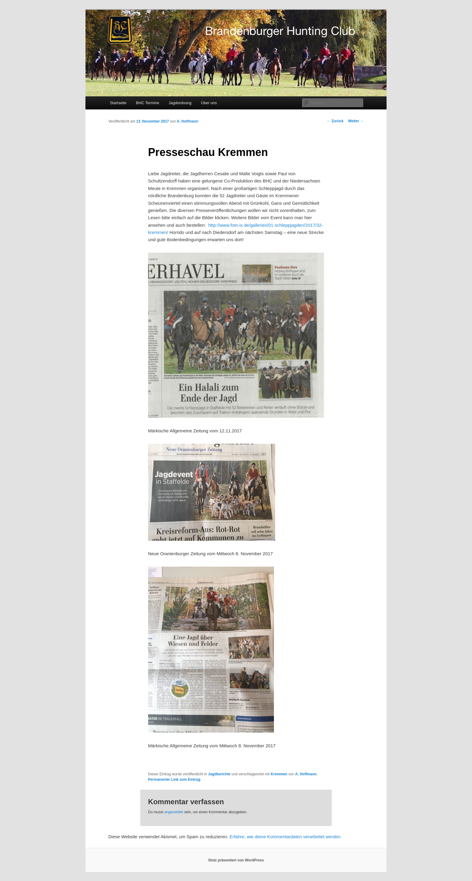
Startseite (118, 103)
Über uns (209, 103)
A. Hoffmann (187, 121)
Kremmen (279, 774)
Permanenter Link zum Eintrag (174, 779)
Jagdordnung (180, 103)
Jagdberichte (219, 774)
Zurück (335, 121)
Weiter (356, 121)
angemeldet (173, 812)
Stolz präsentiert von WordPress (236, 860)
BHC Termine (147, 103)
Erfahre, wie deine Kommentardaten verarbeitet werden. (285, 836)
